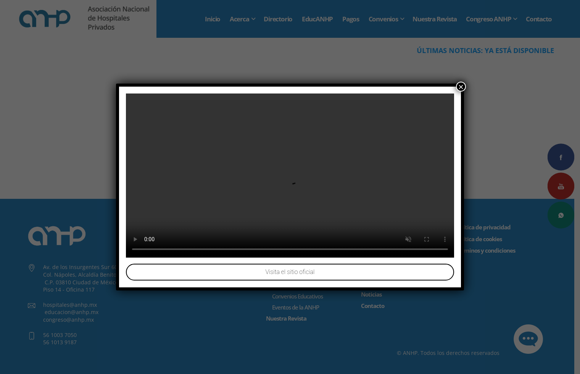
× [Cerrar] (461, 87)
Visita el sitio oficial (289, 272)
